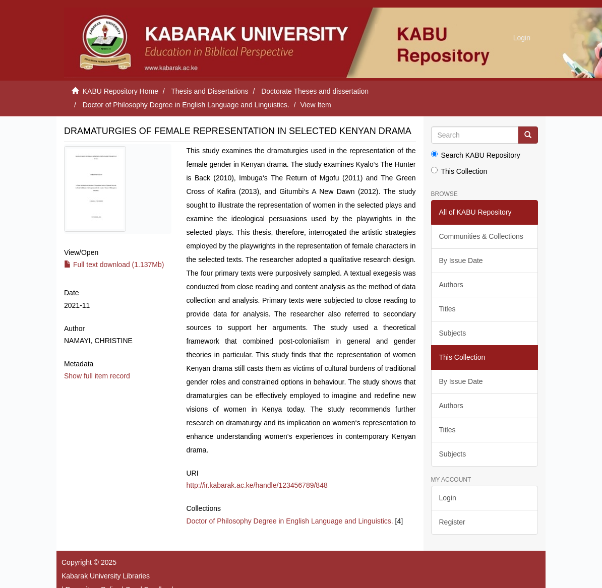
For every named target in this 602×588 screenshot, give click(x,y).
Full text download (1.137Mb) (114, 264)
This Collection (459, 171)
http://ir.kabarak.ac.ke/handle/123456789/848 (257, 485)
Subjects (452, 333)
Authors (451, 285)
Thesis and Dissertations (209, 91)
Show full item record (97, 376)
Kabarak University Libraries (106, 576)
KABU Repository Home (120, 91)
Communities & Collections (481, 236)
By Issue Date (461, 260)
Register (452, 522)
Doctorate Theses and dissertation (315, 91)
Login (447, 498)
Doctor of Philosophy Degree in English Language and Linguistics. (186, 105)
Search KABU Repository (475, 155)
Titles (447, 309)
